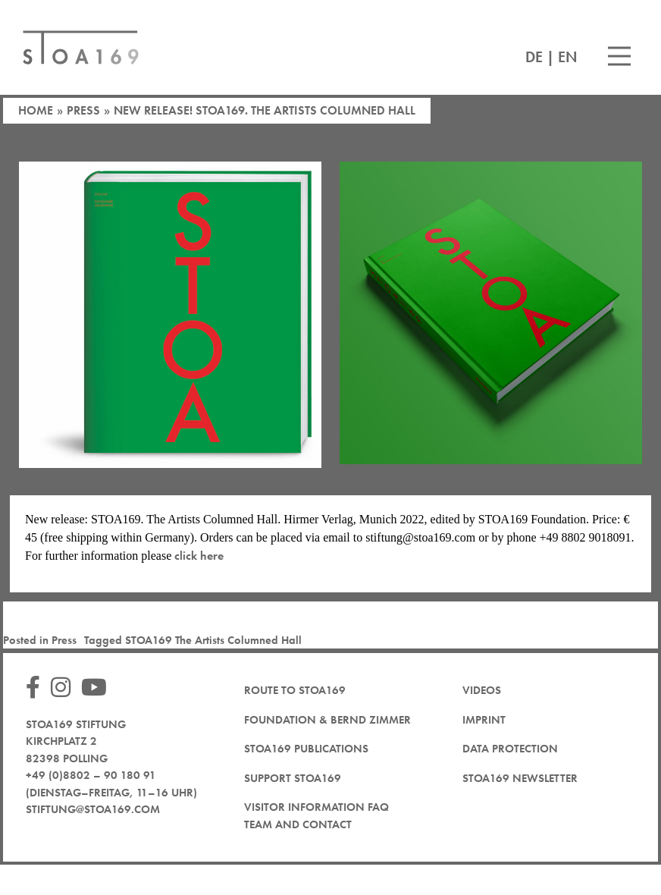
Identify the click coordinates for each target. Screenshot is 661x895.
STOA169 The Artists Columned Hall (213, 640)
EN (568, 57)
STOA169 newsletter (520, 778)
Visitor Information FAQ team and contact (316, 815)
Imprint (484, 719)
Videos (481, 690)
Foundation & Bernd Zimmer (327, 719)
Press (83, 110)
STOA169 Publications (306, 748)
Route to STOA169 (295, 690)
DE (534, 57)
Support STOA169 (292, 778)
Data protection (510, 748)
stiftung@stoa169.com (93, 809)
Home (35, 110)
